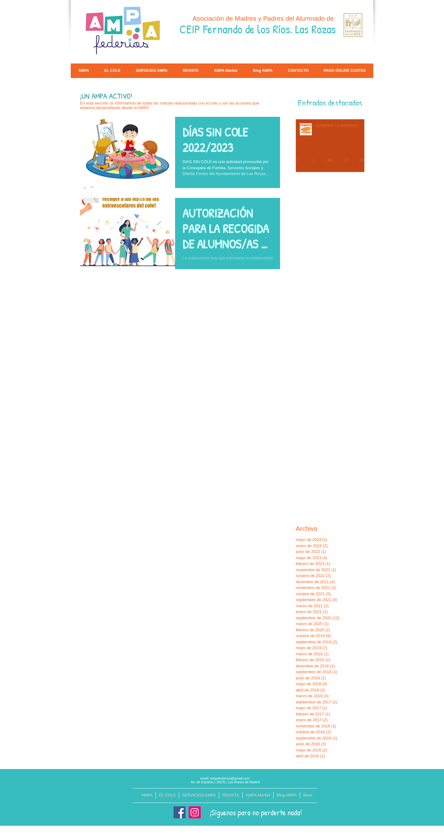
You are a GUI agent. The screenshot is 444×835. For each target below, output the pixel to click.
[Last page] (361, 160)
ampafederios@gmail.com (230, 778)
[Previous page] (313, 160)
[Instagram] (195, 812)
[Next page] (346, 160)
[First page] (298, 160)
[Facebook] (180, 812)
